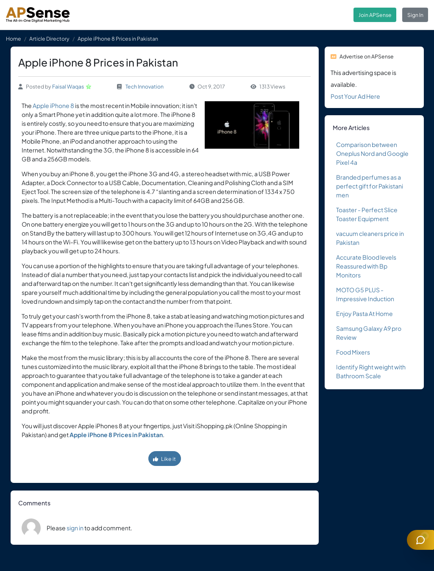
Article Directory (49, 38)
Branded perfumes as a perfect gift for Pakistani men (369, 186)
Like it (164, 458)
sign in (75, 528)
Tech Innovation (144, 86)
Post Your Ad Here (355, 96)
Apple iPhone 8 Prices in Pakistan (116, 434)
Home (13, 38)
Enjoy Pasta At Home (364, 313)
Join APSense (375, 14)
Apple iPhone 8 (53, 105)
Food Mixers (353, 352)
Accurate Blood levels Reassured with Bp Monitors (366, 266)
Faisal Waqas (68, 86)
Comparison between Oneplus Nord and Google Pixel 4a (372, 153)
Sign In (415, 14)
